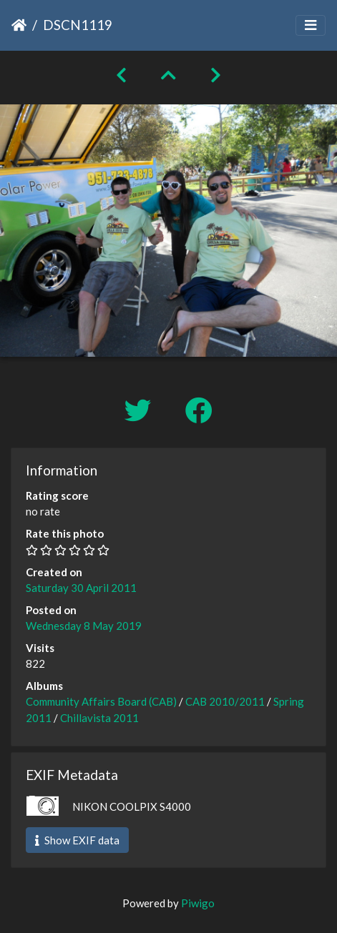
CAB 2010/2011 (225, 701)
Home (18, 25)
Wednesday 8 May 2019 (84, 625)
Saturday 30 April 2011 (81, 587)
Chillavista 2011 (99, 717)
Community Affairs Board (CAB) (101, 701)
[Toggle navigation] (311, 25)
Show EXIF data (77, 840)
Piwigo (198, 903)
